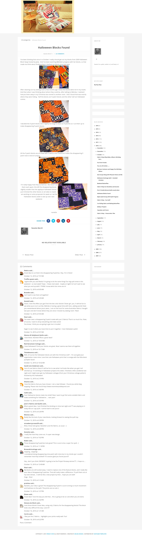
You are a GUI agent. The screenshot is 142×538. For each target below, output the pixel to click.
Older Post (79, 255)
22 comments (60, 54)
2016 (97, 125)
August (99, 221)
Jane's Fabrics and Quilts (33, 404)
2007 (97, 256)
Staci (26, 317)
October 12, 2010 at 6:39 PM (34, 420)
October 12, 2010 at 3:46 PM (34, 390)
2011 (97, 142)
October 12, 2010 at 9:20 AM (34, 298)
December (100, 148)
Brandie (27, 293)
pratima (27, 483)
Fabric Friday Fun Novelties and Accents (108, 186)
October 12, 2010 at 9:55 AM (34, 314)
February (99, 241)
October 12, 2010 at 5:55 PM (34, 401)
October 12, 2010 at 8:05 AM (34, 289)
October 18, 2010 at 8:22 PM (34, 520)
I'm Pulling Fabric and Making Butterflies (108, 203)
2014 (97, 132)
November (100, 151)
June (98, 228)
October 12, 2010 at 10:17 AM (34, 349)
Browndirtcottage (30, 449)
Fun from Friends (101, 162)
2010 (97, 145)
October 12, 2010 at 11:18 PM (34, 446)
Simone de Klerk (30, 503)
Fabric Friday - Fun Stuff (103, 200)
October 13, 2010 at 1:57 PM (34, 491)
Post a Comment (26, 523)
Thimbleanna (29, 352)
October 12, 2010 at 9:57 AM (34, 332)
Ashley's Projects (101, 206)
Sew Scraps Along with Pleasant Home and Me (109, 174)
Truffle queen (29, 279)
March (99, 238)
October (99, 154)
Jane (37, 62)
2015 (97, 129)
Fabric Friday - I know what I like (106, 213)
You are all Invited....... (103, 166)
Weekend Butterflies (102, 183)
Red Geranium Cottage (32, 344)
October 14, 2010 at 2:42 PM (34, 500)
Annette (27, 432)
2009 (97, 249)
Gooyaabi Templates (100, 534)
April (98, 234)
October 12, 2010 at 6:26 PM (34, 412)
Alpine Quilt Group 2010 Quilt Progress (107, 196)
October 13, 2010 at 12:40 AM (34, 464)
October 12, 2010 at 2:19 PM (34, 379)
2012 (97, 139)
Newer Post (29, 255)
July (98, 224)
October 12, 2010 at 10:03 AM (34, 341)
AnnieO (27, 301)
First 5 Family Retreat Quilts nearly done (108, 190)
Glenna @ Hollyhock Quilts (34, 335)
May (98, 231)
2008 (97, 252)
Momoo (27, 415)
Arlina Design (78, 534)
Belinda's (60, 62)
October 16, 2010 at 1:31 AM (34, 511)
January (99, 244)
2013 (97, 135)
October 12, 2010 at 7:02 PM (34, 438)
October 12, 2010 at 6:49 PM (34, 429)
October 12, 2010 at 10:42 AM (34, 363)
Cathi (26, 393)
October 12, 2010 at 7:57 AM (34, 276)
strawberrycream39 (31, 423)
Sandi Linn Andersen (31, 366)
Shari (26, 468)
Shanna (27, 382)
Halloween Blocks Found (104, 193)
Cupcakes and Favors (103, 210)
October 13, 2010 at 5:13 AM (34, 480)
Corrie (26, 514)
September (100, 218)
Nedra (26, 271)
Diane (26, 494)
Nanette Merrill (37, 228)
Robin (26, 441)
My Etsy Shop (97, 84)
